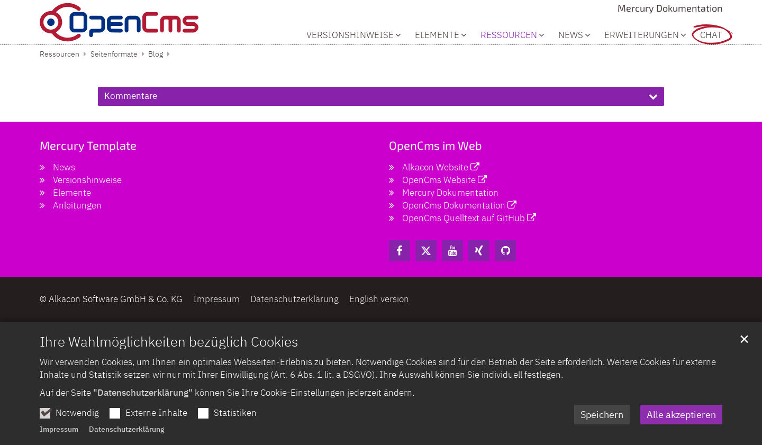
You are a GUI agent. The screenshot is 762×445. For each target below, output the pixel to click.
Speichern (601, 434)
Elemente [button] (437, 35)
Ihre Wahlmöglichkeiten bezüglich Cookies (169, 361)
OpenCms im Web (435, 145)
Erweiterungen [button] (641, 35)
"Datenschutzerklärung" (143, 412)
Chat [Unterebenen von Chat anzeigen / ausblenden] (711, 35)
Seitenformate (114, 54)
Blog (155, 54)
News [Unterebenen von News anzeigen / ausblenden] (570, 35)
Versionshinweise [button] (350, 35)
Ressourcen (59, 54)
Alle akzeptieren (681, 434)
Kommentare (130, 96)
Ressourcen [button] (508, 35)
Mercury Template (88, 145)
